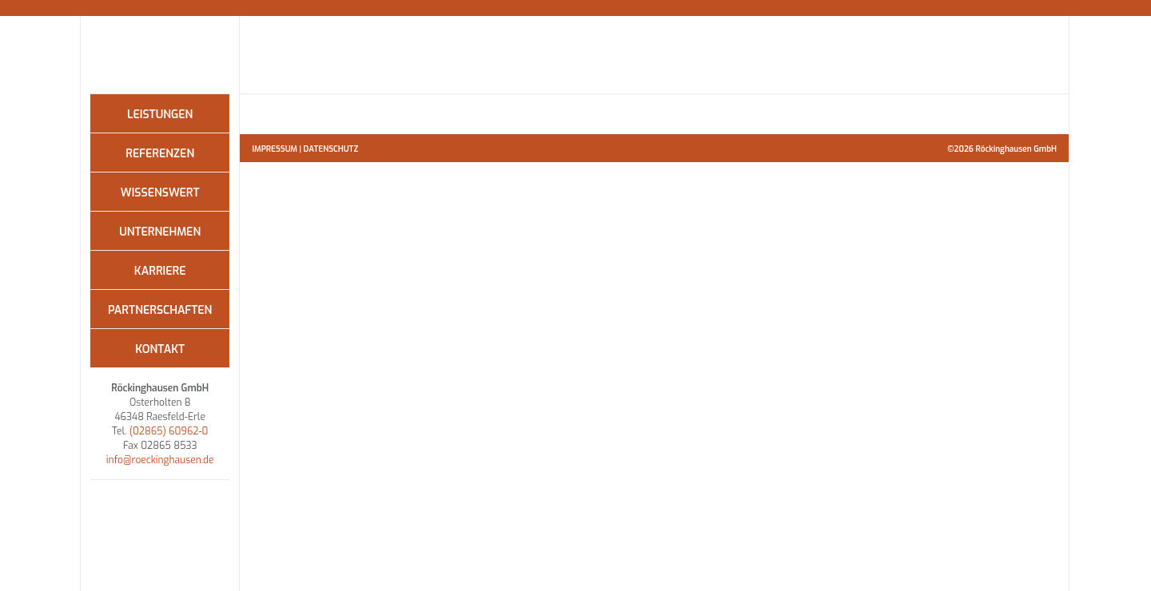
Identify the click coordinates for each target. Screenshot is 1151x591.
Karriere (160, 271)
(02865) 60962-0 (169, 431)
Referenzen (159, 153)
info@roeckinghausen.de (160, 460)
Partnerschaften (160, 310)
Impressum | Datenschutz (305, 149)
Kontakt (160, 349)
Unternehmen (160, 232)
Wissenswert (160, 192)
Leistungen (160, 114)
